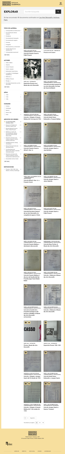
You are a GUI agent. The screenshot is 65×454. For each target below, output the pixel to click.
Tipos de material (10, 28)
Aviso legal (32, 451)
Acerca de (16, 451)
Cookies (40, 451)
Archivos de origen (11, 119)
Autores (7, 60)
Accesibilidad (47, 451)
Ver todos (6, 54)
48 (43, 422)
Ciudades (7, 104)
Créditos (24, 451)
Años (6, 92)
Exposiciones (9, 167)
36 (39, 422)
